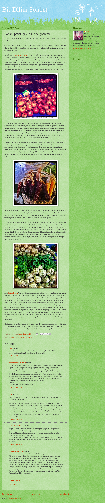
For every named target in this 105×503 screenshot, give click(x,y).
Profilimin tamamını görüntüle (82, 48)
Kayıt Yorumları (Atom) (14, 498)
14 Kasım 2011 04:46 (15, 419)
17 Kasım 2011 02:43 (15, 444)
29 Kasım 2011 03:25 (15, 480)
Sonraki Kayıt (8, 494)
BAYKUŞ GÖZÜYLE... (17, 426)
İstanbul (12, 337)
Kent (17, 337)
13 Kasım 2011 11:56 (15, 356)
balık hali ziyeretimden (22, 55)
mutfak (22, 337)
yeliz (10, 348)
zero (10, 394)
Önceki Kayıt (63, 494)
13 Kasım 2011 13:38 (15, 387)
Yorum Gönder (11, 484)
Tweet (75, 53)
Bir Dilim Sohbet (24, 9)
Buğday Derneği (13, 293)
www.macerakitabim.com (17, 363)
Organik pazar (29, 337)
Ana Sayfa (35, 494)
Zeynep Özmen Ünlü (16, 451)
